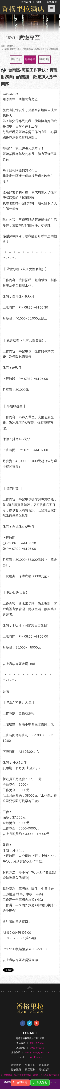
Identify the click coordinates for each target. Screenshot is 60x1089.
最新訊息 (44, 1065)
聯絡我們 (52, 2)
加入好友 (40, 1082)
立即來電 (20, 1082)
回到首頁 (26, 2)
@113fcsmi (36, 1057)
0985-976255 (37, 1043)
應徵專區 (30, 59)
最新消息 (16, 59)
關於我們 (16, 1065)
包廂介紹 (30, 1065)
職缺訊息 (44, 59)
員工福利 (30, 1069)
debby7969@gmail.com (37, 1052)
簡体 (38, 2)
